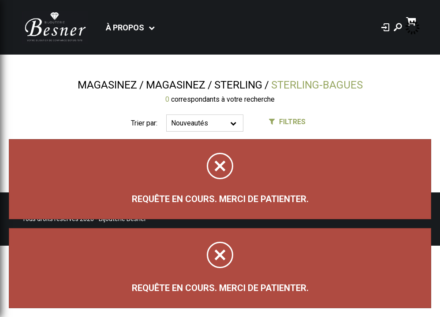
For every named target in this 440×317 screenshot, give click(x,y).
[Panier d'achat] (412, 20)
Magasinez (107, 85)
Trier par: (144, 123)
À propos (125, 27)
